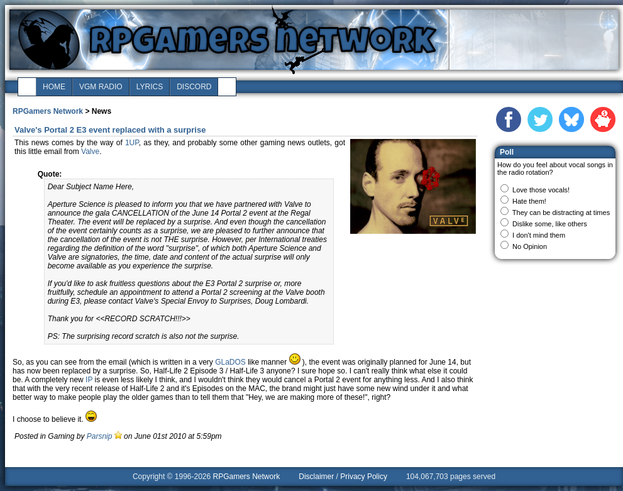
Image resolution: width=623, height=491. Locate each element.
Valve (90, 151)
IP (88, 379)
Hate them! (529, 201)
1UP (132, 142)
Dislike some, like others (549, 224)
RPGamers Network (48, 111)
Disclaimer (316, 476)
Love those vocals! (541, 190)
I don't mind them (538, 235)
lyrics (149, 86)
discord (194, 86)
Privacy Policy (363, 476)
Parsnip (100, 436)
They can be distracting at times (561, 212)
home (54, 86)
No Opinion (529, 246)
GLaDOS (230, 362)
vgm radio (101, 86)
